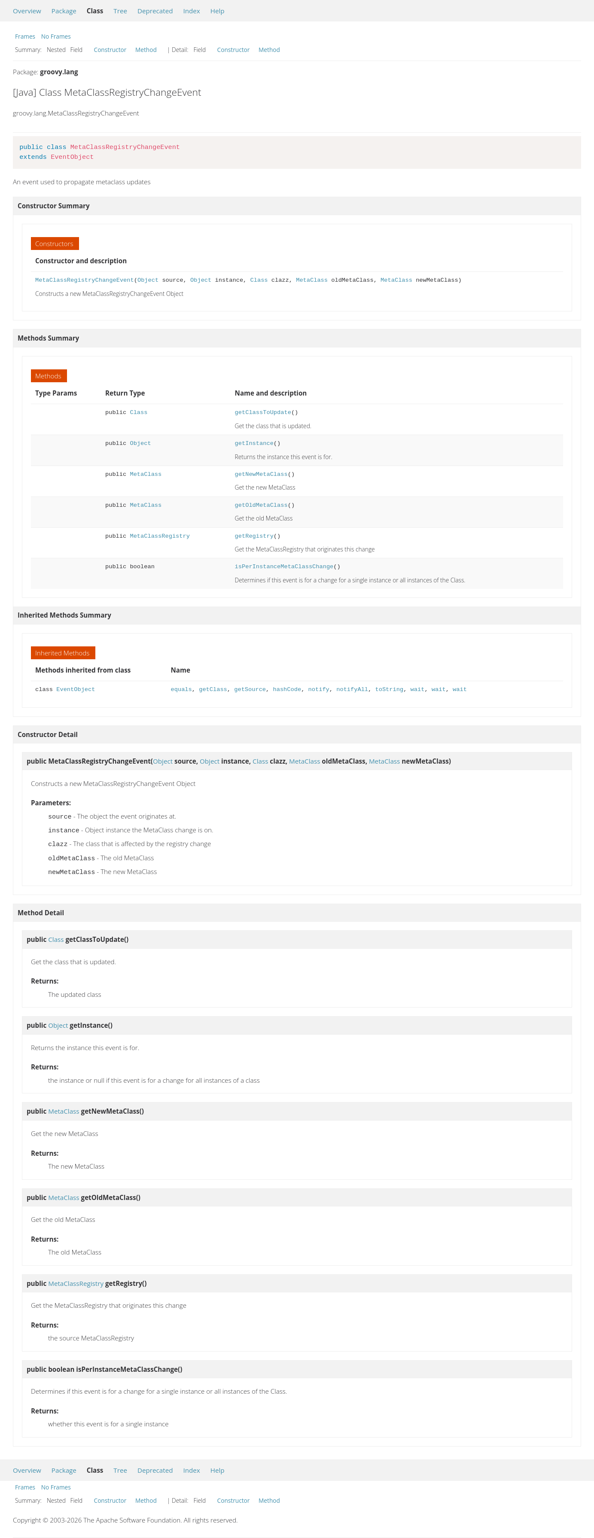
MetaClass (312, 280)
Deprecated (155, 10)
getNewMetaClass (261, 474)
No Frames (56, 36)
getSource (250, 689)
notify (318, 689)
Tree (120, 10)
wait (417, 689)
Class (259, 280)
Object (147, 280)
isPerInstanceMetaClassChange (284, 567)
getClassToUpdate (263, 412)
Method (146, 50)
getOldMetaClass (261, 505)
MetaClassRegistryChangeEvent (84, 280)
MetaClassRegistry (159, 536)
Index (191, 10)
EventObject (75, 689)
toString (389, 689)
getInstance (254, 443)
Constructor (110, 50)
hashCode (287, 689)
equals (181, 689)
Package (64, 10)
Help (217, 10)
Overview (27, 10)
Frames (25, 36)
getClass (213, 689)
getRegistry (254, 536)
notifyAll (352, 689)
